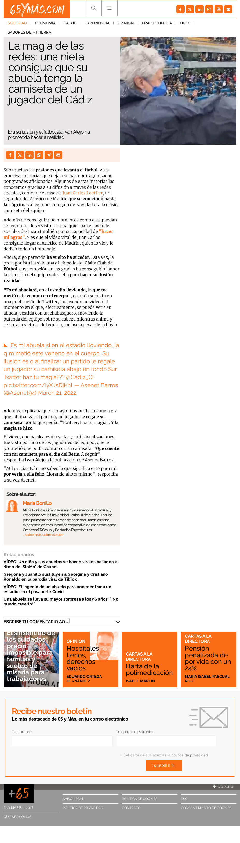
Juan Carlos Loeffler (83, 193)
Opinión (126, 23)
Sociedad (17, 23)
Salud (70, 23)
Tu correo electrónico (135, 731)
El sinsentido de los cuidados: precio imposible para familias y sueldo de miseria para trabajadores (31, 655)
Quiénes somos (17, 817)
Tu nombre (22, 731)
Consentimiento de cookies (206, 808)
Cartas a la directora (139, 656)
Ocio (184, 23)
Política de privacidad (83, 808)
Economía (45, 23)
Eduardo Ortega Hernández (84, 679)
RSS (184, 799)
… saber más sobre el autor (43, 535)
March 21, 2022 (57, 392)
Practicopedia (157, 23)
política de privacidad (189, 755)
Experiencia (97, 23)
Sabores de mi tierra (29, 32)
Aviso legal (73, 799)
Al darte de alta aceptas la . (165, 755)
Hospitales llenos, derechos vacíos (83, 658)
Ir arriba (223, 787)
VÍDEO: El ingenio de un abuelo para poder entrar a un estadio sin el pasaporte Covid (57, 589)
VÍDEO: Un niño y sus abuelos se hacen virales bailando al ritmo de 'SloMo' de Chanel (61, 564)
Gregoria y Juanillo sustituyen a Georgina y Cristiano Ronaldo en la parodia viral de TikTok (56, 577)
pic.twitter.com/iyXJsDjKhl (38, 385)
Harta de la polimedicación (149, 669)
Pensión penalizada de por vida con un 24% (208, 658)
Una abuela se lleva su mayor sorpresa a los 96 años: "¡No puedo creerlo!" (61, 602)
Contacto (131, 808)
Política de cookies (139, 799)
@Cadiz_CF (80, 377)
